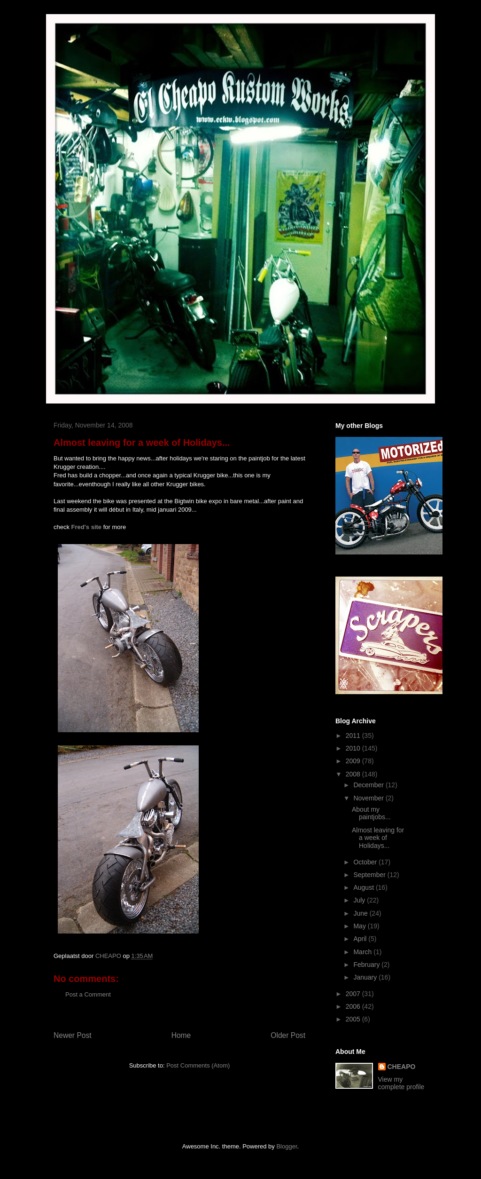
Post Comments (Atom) (198, 1065)
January (366, 977)
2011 (354, 735)
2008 (354, 774)
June (361, 913)
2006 (354, 1006)
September (370, 874)
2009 (354, 761)
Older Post (288, 1035)
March (363, 952)
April (360, 938)
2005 (354, 1019)
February (367, 964)
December (369, 785)
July (360, 900)
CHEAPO (402, 1066)
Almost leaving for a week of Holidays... (378, 838)
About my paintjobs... (371, 813)
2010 (354, 748)
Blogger (286, 1146)
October (366, 862)
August (364, 887)
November (369, 798)
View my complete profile (401, 1083)
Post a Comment (88, 994)
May (360, 926)
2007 (354, 993)
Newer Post (73, 1035)
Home (181, 1035)
